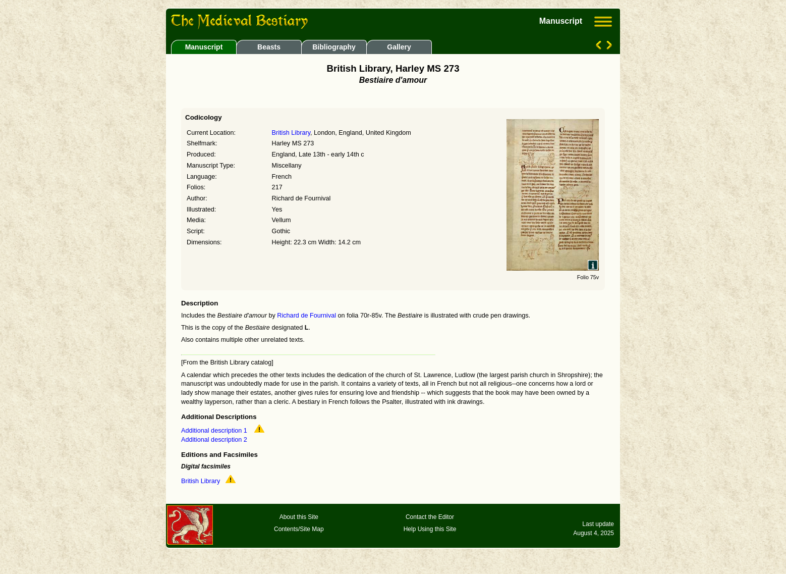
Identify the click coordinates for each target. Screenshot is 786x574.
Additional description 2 (214, 439)
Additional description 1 (215, 430)
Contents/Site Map (299, 529)
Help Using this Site (430, 529)
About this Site (298, 516)
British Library (291, 132)
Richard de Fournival (306, 315)
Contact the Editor (430, 516)
